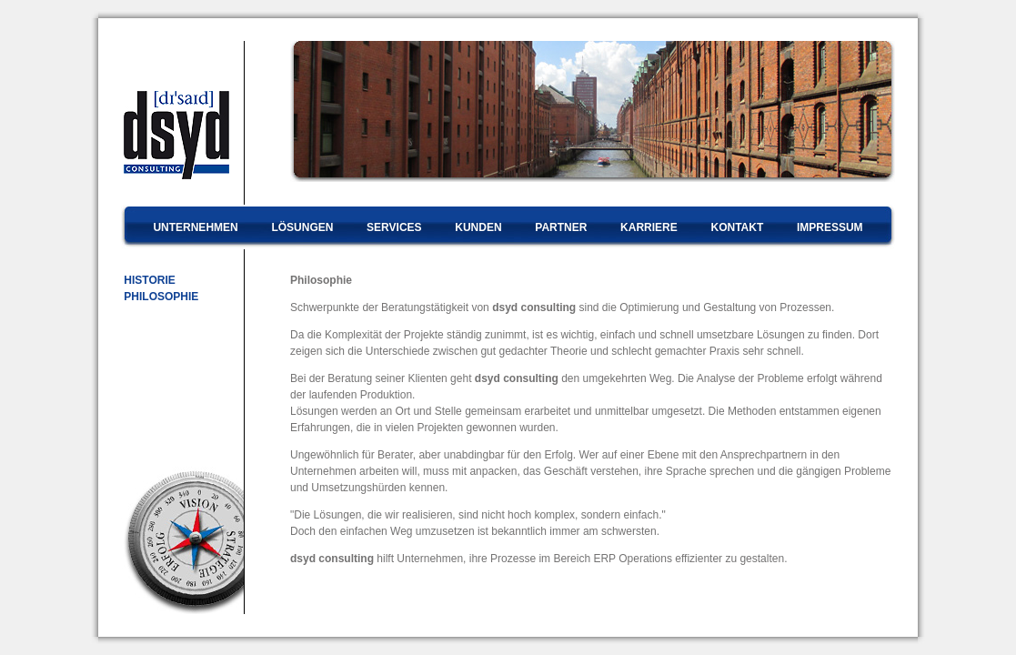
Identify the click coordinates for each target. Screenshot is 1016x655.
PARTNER (561, 227)
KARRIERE (649, 227)
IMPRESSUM (830, 227)
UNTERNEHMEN (195, 227)
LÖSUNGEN (302, 227)
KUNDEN (478, 227)
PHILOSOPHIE (159, 296)
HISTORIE (148, 280)
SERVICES (394, 227)
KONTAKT (736, 227)
